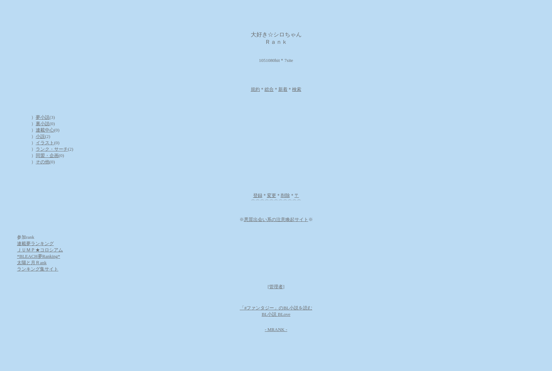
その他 (43, 161)
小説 (40, 136)
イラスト (45, 142)
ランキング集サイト (37, 269)
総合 (269, 89)
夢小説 (43, 117)
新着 (282, 89)
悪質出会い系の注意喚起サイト (276, 219)
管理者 (276, 286)
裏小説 (43, 123)
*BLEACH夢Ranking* (38, 256)
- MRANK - (276, 329)
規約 (255, 89)
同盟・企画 (47, 155)
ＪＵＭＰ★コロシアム (40, 250)
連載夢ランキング (35, 243)
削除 (285, 195)
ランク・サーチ (52, 149)
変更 (271, 195)
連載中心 (45, 130)
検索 (296, 89)
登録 (257, 195)
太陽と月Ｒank (32, 262)
